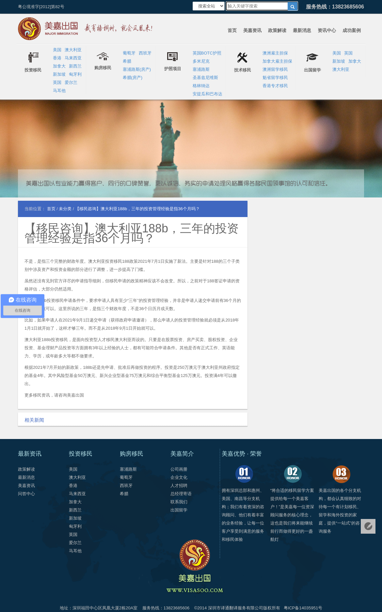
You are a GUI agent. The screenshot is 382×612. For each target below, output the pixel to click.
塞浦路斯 (201, 69)
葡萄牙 (129, 53)
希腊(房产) (133, 77)
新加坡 (59, 74)
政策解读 (277, 30)
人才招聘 (178, 485)
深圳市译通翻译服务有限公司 (235, 607)
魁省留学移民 (275, 77)
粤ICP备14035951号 (303, 607)
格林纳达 (201, 85)
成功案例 (351, 30)
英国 (57, 82)
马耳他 (59, 90)
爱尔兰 (71, 82)
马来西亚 (73, 57)
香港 (57, 57)
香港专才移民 (275, 85)
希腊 (127, 61)
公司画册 (178, 469)
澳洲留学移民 (275, 69)
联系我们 (178, 501)
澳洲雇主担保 (275, 53)
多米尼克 (201, 61)
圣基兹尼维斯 (205, 77)
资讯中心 (327, 30)
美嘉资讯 (252, 30)
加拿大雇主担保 (277, 61)
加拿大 (59, 66)
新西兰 (75, 66)
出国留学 (178, 510)
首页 (232, 30)
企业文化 (178, 477)
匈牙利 (75, 74)
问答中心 (26, 493)
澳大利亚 (73, 49)
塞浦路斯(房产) (137, 69)
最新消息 (302, 30)
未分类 (65, 208)
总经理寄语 (181, 493)
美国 (57, 49)
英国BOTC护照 (207, 53)
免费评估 (368, 526)
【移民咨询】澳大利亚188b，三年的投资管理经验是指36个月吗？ (131, 233)
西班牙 (145, 53)
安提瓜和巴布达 (207, 93)
